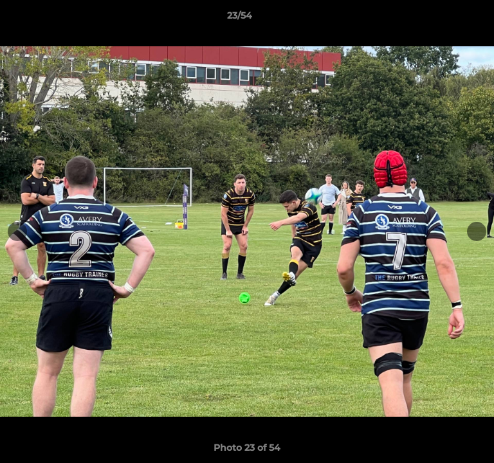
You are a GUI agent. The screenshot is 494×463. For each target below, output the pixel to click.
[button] (447, 18)
